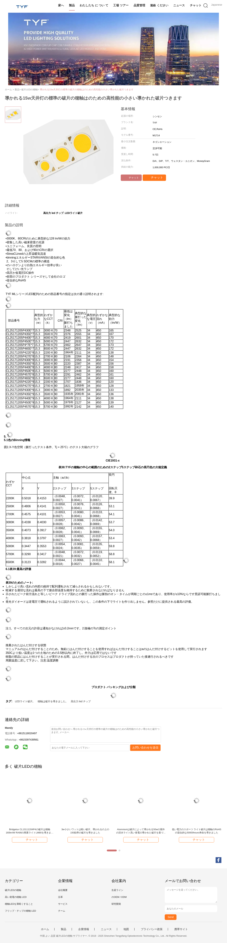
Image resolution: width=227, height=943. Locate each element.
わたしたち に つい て (94, 5)
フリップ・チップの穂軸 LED (20, 910)
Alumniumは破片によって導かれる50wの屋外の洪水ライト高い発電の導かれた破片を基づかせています (141, 831)
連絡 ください (159, 5)
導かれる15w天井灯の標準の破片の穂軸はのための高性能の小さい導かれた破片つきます (87, 89)
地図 (126, 929)
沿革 (60, 897)
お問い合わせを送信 (145, 747)
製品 (72, 5)
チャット (195, 5)
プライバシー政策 (152, 929)
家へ (61, 5)
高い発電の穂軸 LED (16, 897)
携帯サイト (181, 929)
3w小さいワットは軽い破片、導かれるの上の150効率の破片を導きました (85, 831)
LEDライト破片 (24, 701)
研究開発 (116, 904)
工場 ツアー (120, 5)
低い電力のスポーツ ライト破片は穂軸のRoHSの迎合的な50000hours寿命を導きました (196, 831)
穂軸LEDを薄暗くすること (19, 904)
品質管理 (139, 5)
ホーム (45, 929)
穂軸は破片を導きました (52, 701)
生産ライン (117, 890)
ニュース (179, 5)
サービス (63, 904)
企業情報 (83, 929)
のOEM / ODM (119, 897)
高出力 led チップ (81, 701)
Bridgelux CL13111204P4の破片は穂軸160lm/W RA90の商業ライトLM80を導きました (29, 831)
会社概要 (63, 890)
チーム (61, 910)
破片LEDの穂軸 (13, 890)
